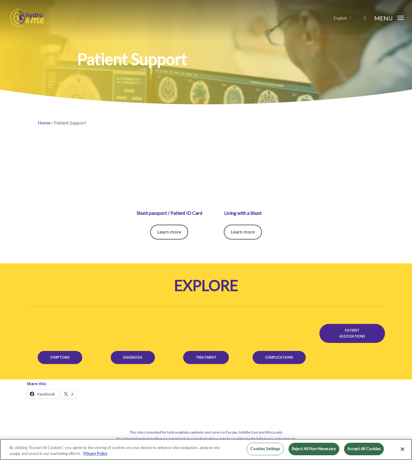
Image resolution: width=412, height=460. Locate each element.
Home (44, 122)
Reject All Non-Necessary (314, 448)
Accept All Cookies (364, 448)
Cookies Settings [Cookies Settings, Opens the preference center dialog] (265, 448)
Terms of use (194, 436)
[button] (389, 18)
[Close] (402, 449)
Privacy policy (217, 436)
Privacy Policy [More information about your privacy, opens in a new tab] (95, 453)
